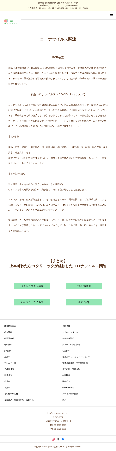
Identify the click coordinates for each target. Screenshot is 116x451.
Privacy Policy (68, 387)
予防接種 (66, 326)
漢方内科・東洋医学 (71, 369)
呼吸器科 (8, 345)
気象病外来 (9, 369)
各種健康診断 (68, 338)
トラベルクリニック (71, 332)
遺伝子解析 (84, 302)
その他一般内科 (11, 394)
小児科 (7, 381)
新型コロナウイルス (32, 302)
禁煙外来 (8, 375)
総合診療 (8, 332)
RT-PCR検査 (84, 286)
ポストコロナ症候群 (32, 286)
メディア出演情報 (70, 394)
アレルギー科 (10, 363)
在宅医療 (66, 375)
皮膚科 (7, 357)
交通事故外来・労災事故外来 (75, 363)
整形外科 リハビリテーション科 (76, 357)
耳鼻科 (7, 387)
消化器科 (8, 351)
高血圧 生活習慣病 (71, 345)
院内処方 (66, 381)
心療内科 (66, 351)
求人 (64, 400)
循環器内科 (9, 338)
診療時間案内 (10, 326)
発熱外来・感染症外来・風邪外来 (19, 400)
